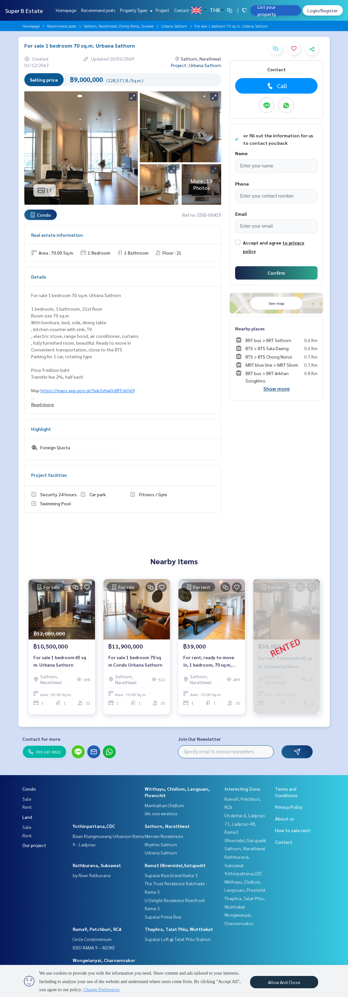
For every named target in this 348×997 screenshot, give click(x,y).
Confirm (276, 273)
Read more (42, 404)
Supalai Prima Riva (163, 917)
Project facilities (49, 475)
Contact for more (41, 739)
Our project (34, 845)
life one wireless (161, 813)
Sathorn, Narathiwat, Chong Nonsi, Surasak (119, 26)
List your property (267, 10)
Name (241, 153)
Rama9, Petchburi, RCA (97, 929)
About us (284, 818)
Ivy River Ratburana (92, 875)
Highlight (41, 429)
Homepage (66, 10)
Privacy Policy (289, 807)
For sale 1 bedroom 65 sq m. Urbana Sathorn (59, 663)
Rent (27, 807)
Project (162, 10)
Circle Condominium (92, 939)
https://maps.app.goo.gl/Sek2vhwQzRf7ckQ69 (88, 390)
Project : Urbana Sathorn (196, 65)
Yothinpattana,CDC (94, 826)
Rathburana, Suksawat (97, 865)
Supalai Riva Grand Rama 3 (171, 875)
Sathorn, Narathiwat (167, 826)
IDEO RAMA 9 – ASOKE (94, 947)
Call (276, 86)
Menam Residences (164, 836)
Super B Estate (24, 10)
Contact (181, 10)
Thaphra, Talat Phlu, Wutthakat (179, 929)
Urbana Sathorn (174, 26)
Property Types (135, 10)
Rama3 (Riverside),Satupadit (175, 865)
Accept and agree (262, 243)
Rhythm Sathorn (161, 844)
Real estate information (57, 235)
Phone (242, 184)
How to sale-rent (292, 830)
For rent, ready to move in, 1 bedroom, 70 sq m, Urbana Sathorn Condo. (208, 663)
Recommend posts (98, 10)
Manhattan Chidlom (164, 805)
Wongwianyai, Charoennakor (104, 960)
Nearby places (250, 328)
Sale (26, 799)
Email (241, 214)
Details (38, 277)
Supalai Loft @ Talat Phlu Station (177, 939)
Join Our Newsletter (199, 739)
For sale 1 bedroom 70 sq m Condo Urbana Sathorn (135, 663)
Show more (276, 388)
